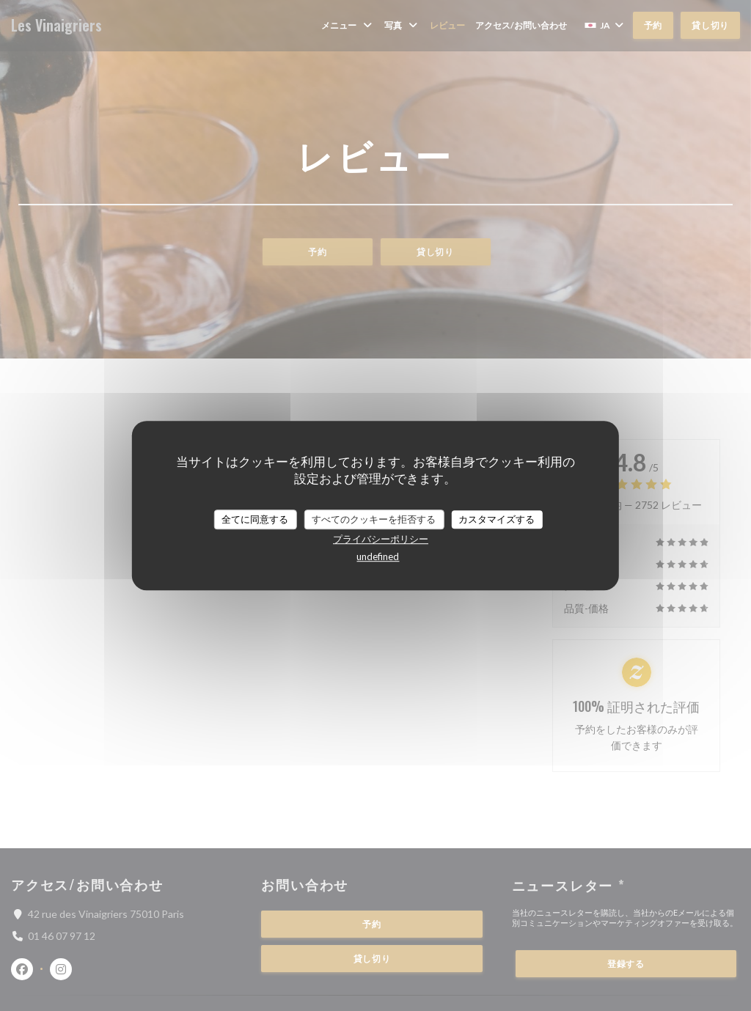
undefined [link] (377, 556)
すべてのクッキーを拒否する (374, 519)
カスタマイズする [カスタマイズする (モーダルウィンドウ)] (496, 519)
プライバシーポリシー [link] (380, 539)
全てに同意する (254, 519)
